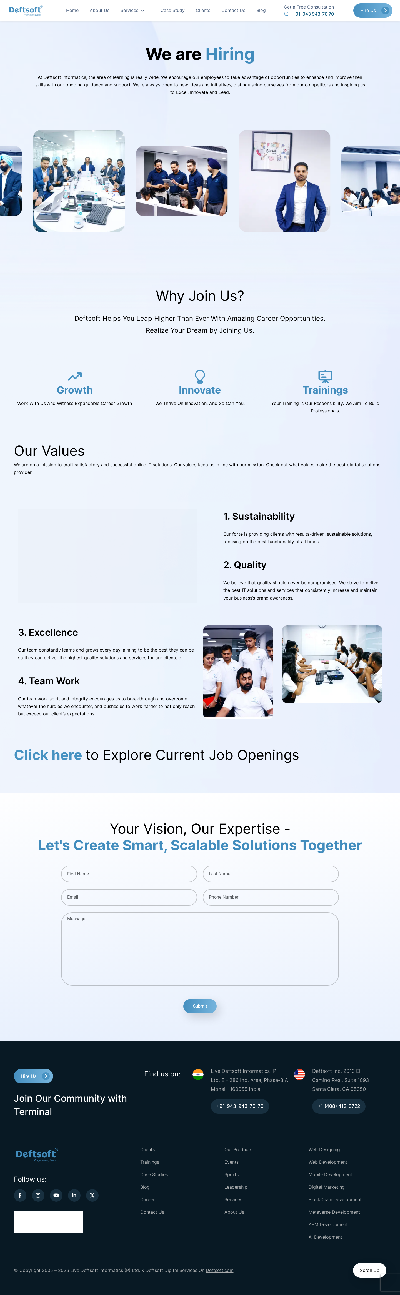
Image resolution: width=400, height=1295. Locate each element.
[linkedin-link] (74, 1195)
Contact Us (233, 10)
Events (231, 1162)
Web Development (328, 1162)
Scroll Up (369, 1270)
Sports (231, 1174)
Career (147, 1199)
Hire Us (368, 10)
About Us (99, 10)
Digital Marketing (327, 1187)
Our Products (238, 1149)
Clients (203, 10)
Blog (261, 10)
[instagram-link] (38, 1195)
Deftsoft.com (220, 1270)
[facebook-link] (20, 1195)
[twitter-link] (92, 1195)
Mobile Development (330, 1174)
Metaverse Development (334, 1212)
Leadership (236, 1187)
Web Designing (324, 1149)
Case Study (173, 10)
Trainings (149, 1162)
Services (129, 10)
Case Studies (154, 1174)
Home (72, 10)
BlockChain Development (335, 1199)
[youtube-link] (56, 1195)
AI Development (325, 1237)
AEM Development (328, 1224)
